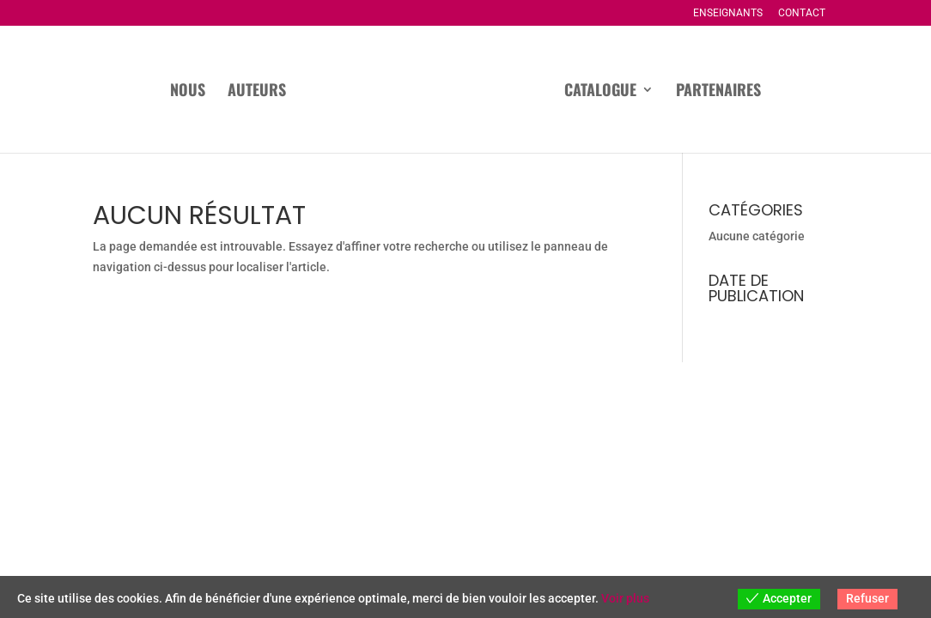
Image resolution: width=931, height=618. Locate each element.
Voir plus (625, 598)
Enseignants (728, 13)
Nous (187, 91)
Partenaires (718, 91)
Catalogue (600, 91)
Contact (801, 13)
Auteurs (257, 91)
